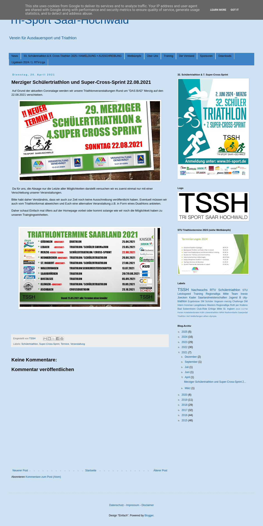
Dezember (191, 356)
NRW (221, 312)
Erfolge (212, 308)
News (14, 55)
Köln (202, 312)
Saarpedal (243, 312)
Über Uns (152, 55)
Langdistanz (200, 305)
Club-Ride (202, 308)
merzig (227, 301)
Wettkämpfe (134, 55)
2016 (185, 415)
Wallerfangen (196, 316)
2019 (185, 399)
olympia (212, 316)
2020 (185, 394)
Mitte (219, 308)
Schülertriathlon (29, 344)
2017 (185, 410)
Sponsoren (206, 55)
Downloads (224, 55)
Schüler (209, 301)
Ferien (180, 312)
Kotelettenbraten (191, 312)
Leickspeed (184, 293)
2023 (185, 342)
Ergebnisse (194, 301)
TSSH (183, 289)
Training (168, 55)
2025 (185, 331)
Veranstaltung (77, 344)
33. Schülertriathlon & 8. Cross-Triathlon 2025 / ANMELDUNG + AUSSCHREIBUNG (73, 55)
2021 (185, 352)
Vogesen (218, 301)
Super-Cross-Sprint (49, 344)
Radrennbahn (231, 312)
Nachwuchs (199, 290)
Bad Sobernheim (186, 308)
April (188, 377)
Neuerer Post (20, 470)
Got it (235, 9)
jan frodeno (242, 305)
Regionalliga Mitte (217, 293)
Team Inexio (239, 293)
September (191, 361)
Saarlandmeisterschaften (212, 297)
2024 (185, 336)
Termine (65, 344)
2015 (238, 309)
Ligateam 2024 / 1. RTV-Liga (28, 62)
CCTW (244, 309)
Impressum (132, 505)
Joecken (182, 297)
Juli (187, 367)
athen (206, 316)
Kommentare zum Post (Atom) (43, 476)
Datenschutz (116, 505)
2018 (185, 404)
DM (246, 301)
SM (202, 301)
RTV (213, 290)
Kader (192, 297)
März (188, 388)
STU (245, 290)
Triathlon (182, 316)
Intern (181, 305)
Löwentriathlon (212, 312)
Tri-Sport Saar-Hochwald (69, 20)
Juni (187, 372)
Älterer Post (160, 470)
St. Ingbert (229, 308)
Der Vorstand (186, 55)
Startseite (90, 470)
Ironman (188, 305)
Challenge (237, 301)
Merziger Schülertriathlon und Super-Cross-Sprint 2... (215, 381)
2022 (185, 347)
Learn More (218, 9)
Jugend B (235, 297)
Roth (232, 305)
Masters (211, 305)
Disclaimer (148, 505)
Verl (188, 316)
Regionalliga (222, 305)
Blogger (148, 515)
